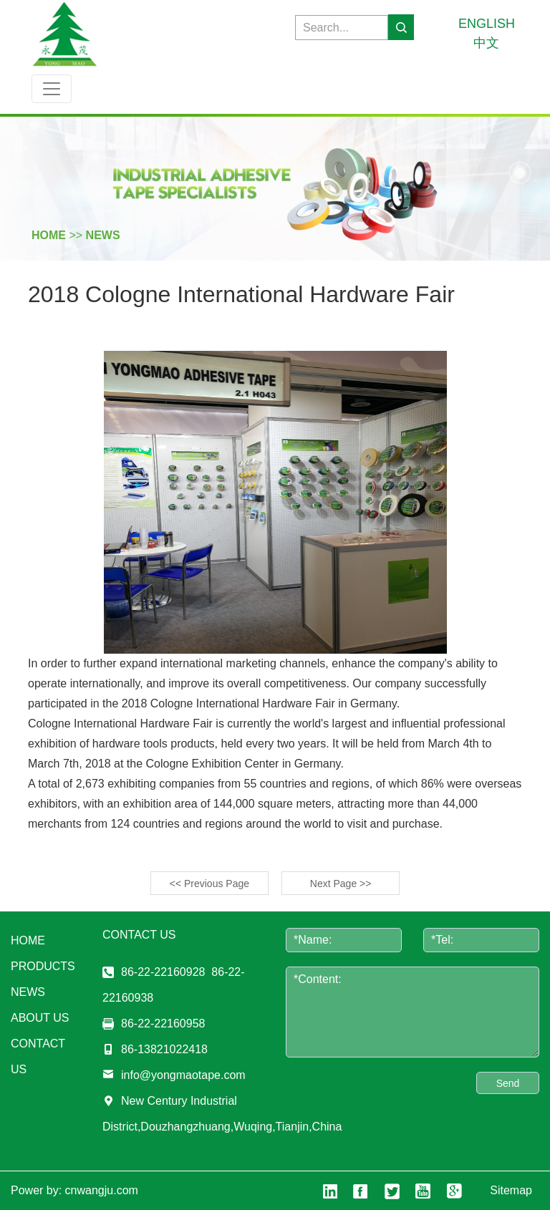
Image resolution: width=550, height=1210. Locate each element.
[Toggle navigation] (52, 88)
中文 (486, 43)
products (43, 966)
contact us (38, 1056)
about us (40, 1018)
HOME (49, 235)
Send (508, 1083)
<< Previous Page (209, 883)
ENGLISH (486, 23)
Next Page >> (341, 883)
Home (28, 940)
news (103, 235)
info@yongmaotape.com (183, 1075)
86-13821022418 (164, 1049)
